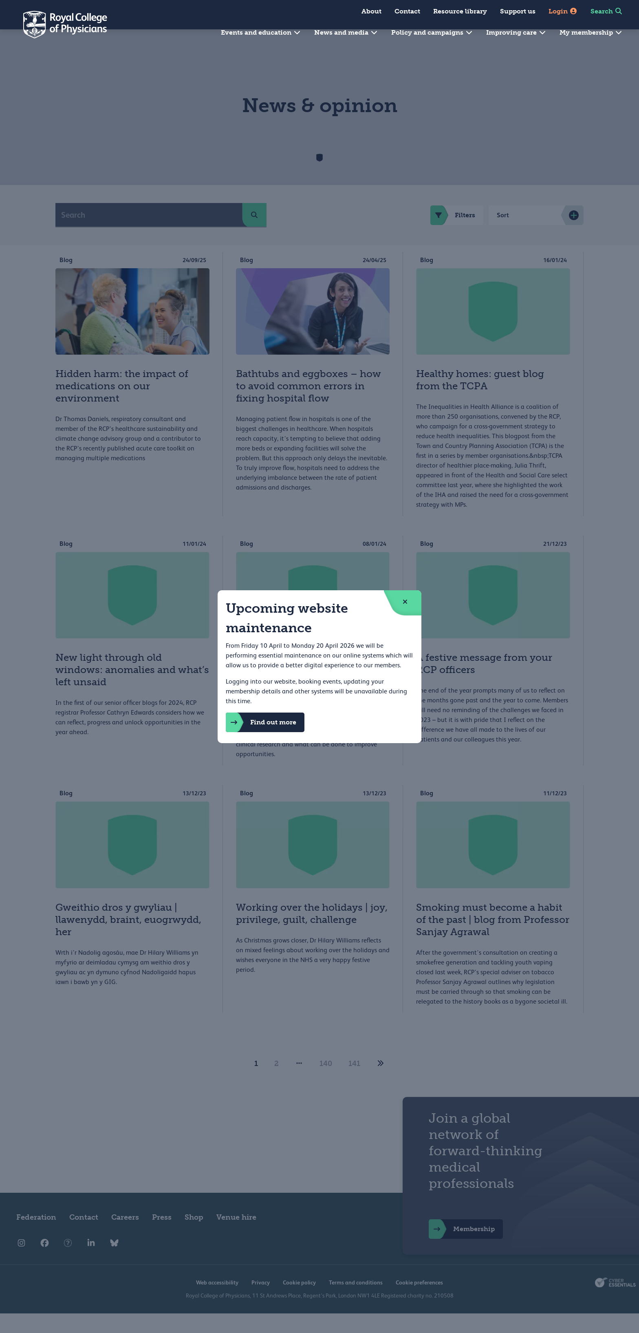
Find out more (261, 722)
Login (563, 11)
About (371, 11)
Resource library (460, 11)
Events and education (261, 32)
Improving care (516, 32)
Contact (407, 11)
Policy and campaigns (432, 32)
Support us (517, 11)
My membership (591, 32)
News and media (346, 32)
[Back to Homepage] (59, 24)
